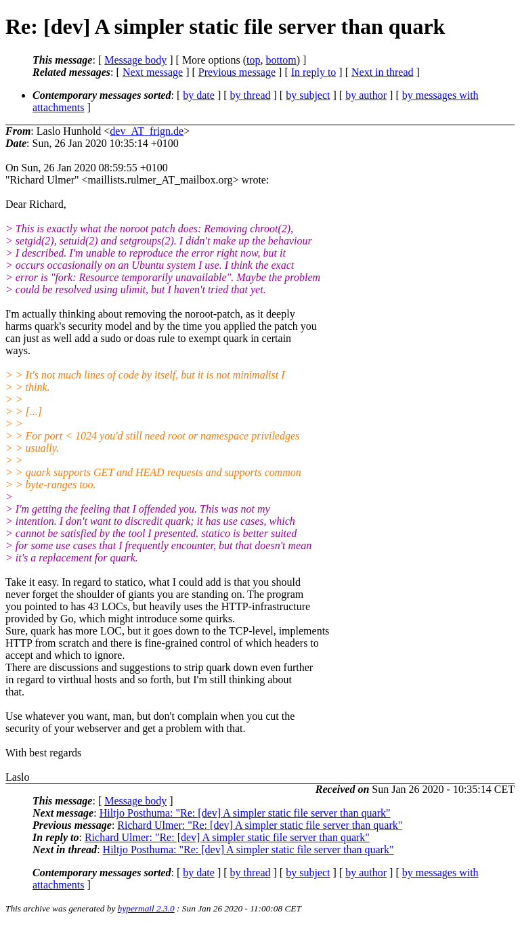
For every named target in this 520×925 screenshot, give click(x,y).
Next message (153, 72)
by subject (308, 95)
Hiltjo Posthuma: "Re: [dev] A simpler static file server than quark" (245, 813)
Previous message (237, 72)
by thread (250, 95)
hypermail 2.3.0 (146, 908)
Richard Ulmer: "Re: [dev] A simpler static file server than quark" (259, 825)
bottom (280, 60)
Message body (135, 60)
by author (366, 95)
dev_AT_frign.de (146, 131)
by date (199, 95)
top (253, 60)
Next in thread (382, 72)
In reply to (314, 72)
